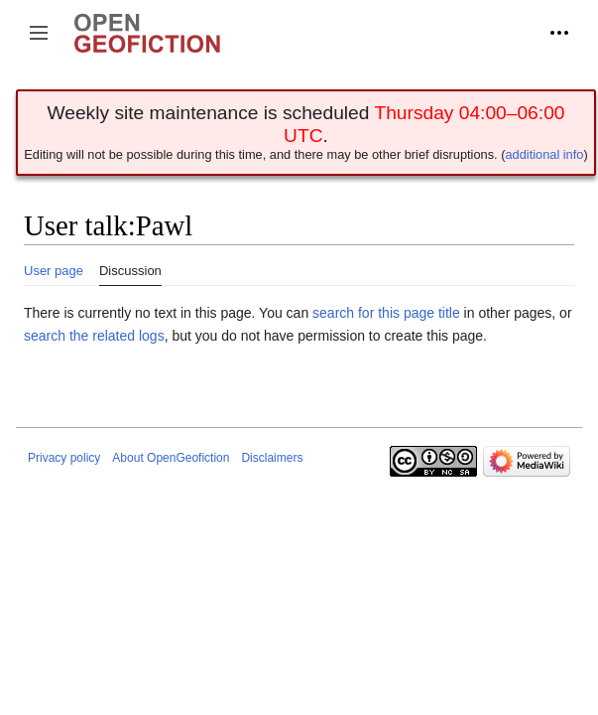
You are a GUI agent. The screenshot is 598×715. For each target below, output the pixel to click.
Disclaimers (271, 458)
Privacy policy (64, 458)
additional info (544, 154)
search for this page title (386, 313)
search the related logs (94, 336)
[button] (38, 33)
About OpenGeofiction (170, 458)
